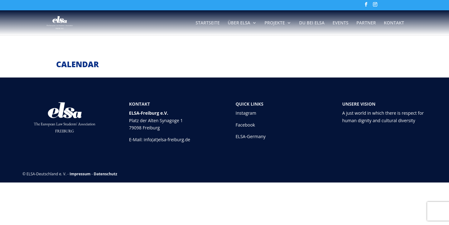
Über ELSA (239, 23)
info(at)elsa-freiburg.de (167, 139)
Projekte (274, 23)
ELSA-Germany (251, 136)
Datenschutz (105, 174)
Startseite (208, 23)
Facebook (245, 125)
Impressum (80, 174)
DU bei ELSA (312, 23)
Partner (366, 23)
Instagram (246, 113)
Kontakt (394, 23)
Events (340, 23)
